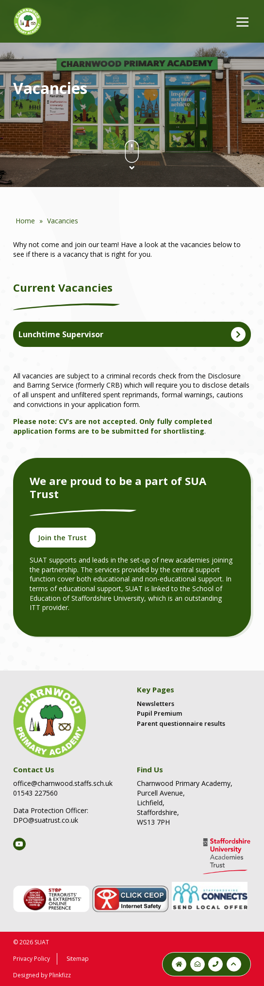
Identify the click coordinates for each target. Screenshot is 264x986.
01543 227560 (35, 793)
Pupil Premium (159, 713)
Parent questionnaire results (181, 723)
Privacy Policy (31, 959)
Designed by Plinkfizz (42, 975)
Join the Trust (62, 537)
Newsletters (155, 703)
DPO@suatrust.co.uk (45, 820)
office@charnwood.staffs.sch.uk (63, 783)
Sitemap (77, 959)
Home (25, 220)
